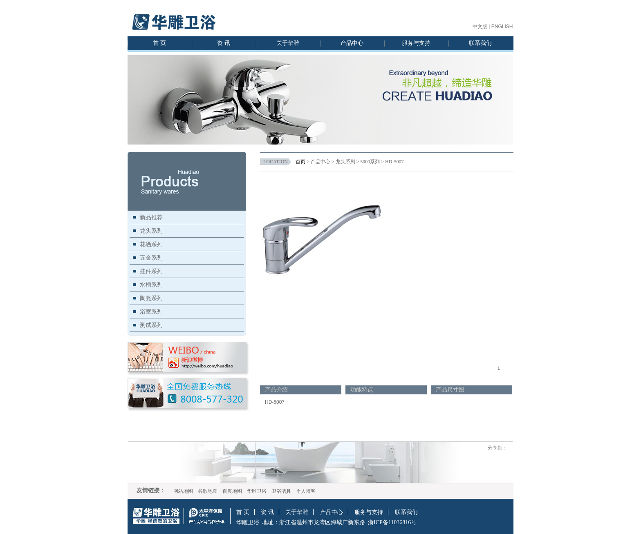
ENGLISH (502, 26)
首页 (300, 162)
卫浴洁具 (281, 491)
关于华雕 (287, 43)
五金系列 (151, 257)
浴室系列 (151, 311)
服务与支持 (416, 43)
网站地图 (183, 491)
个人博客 (306, 491)
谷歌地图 (207, 491)
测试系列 (151, 325)
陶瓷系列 (151, 298)
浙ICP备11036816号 (392, 522)
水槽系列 (151, 284)
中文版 (480, 26)
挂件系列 (151, 271)
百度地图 (232, 491)
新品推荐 (151, 217)
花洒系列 (151, 244)
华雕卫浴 (257, 491)
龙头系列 (151, 230)
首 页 (159, 43)
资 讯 (223, 43)
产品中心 (352, 43)
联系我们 (480, 43)
